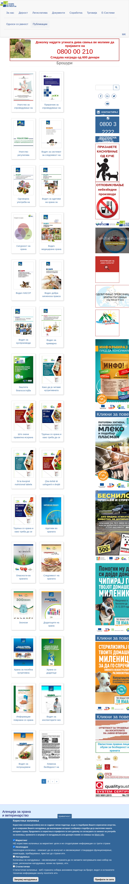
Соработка (76, 12)
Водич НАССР (23, 293)
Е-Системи (108, 12)
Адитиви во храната (51, 530)
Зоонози (23, 622)
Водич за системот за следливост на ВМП (51, 153)
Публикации (40, 24)
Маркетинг (21, 846)
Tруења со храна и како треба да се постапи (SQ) (23, 530)
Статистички (23, 872)
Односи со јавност (17, 24)
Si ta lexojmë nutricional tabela (23, 483)
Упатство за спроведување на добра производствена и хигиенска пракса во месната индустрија (23, 106)
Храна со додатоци (51, 671)
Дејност (23, 12)
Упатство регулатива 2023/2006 (23, 153)
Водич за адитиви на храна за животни (51, 200)
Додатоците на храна (51, 624)
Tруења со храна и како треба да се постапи (51, 436)
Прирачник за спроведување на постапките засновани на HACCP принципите (51, 106)
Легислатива (39, 12)
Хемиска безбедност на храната (51, 766)
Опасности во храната (23, 577)
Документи (58, 12)
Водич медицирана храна (51, 247)
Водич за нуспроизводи (23, 341)
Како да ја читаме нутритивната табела (51, 389)
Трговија (92, 12)
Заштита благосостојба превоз (23, 389)
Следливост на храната (51, 577)
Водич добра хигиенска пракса (51, 294)
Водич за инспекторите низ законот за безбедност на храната (51, 718)
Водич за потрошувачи (23, 765)
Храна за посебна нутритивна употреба (23, 671)
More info (99, 840)
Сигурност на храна (23, 247)
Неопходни (22, 852)
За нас (10, 12)
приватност (65, 821)
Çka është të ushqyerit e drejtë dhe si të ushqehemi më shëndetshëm (51, 483)
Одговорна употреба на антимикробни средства (23, 200)
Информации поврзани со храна (23, 718)
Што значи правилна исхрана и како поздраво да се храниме (23, 436)
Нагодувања (23, 862)
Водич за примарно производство (51, 342)
